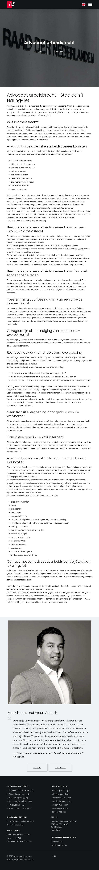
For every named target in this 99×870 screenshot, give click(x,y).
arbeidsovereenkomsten (50, 154)
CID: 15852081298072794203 (19, 841)
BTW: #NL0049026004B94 (18, 834)
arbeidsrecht (60, 106)
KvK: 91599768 (14, 838)
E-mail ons (59, 51)
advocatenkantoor (31, 112)
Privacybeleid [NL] (16, 805)
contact (26, 586)
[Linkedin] (55, 856)
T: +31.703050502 (15, 825)
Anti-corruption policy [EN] (20, 808)
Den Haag (29, 859)
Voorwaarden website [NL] (20, 801)
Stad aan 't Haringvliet (40, 115)
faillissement (29, 442)
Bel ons (38, 51)
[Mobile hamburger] (90, 4)
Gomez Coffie (56, 841)
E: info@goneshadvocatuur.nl (20, 821)
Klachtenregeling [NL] (18, 797)
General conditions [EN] (19, 794)
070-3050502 (83, 586)
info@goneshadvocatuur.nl (41, 589)
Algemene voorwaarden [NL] (21, 790)
